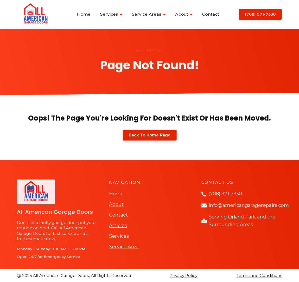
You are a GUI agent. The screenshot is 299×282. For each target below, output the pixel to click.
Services (109, 14)
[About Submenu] (192, 14)
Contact (210, 14)
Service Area (124, 247)
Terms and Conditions (259, 275)
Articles (118, 225)
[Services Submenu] (122, 14)
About (181, 14)
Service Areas (146, 14)
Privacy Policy (183, 275)
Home (83, 14)
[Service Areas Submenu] (165, 14)
